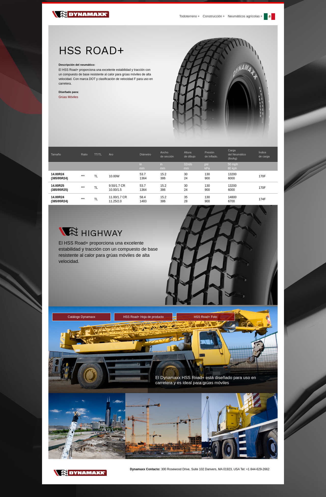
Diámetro (145, 154)
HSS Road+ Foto (205, 317)
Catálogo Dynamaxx (81, 317)
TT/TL (98, 154)
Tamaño (56, 154)
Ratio (84, 154)
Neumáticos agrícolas (245, 16)
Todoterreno (189, 16)
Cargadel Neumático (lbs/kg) (237, 154)
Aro (111, 154)
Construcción (214, 16)
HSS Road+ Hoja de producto (143, 317)
